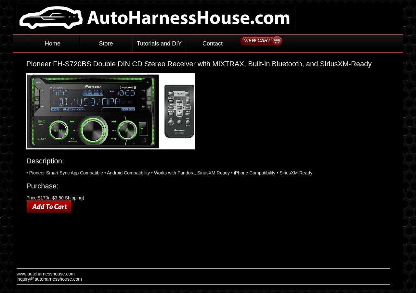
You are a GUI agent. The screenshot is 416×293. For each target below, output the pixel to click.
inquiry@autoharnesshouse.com (49, 279)
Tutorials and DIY (159, 43)
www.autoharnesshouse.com (46, 273)
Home (52, 43)
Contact (212, 43)
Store (106, 43)
